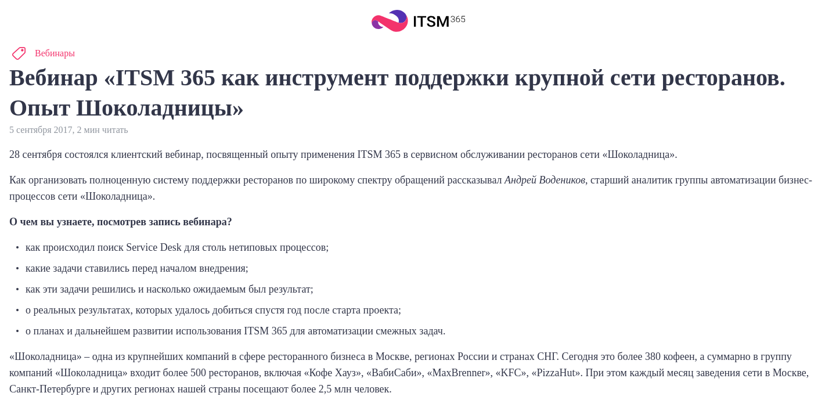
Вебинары (55, 53)
